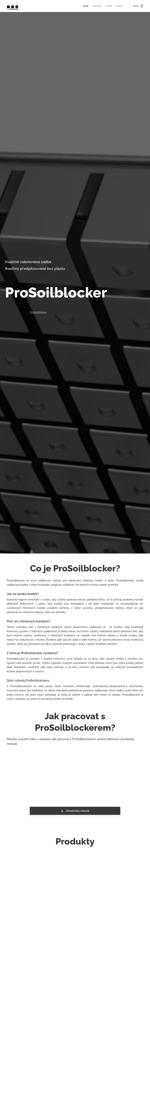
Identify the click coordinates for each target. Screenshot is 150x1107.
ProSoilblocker (38, 312)
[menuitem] (84, 6)
